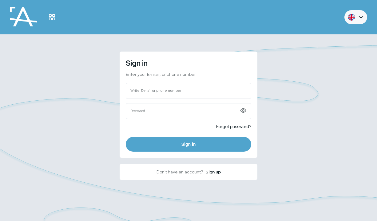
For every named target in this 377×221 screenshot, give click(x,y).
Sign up (213, 172)
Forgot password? (233, 126)
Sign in (188, 144)
